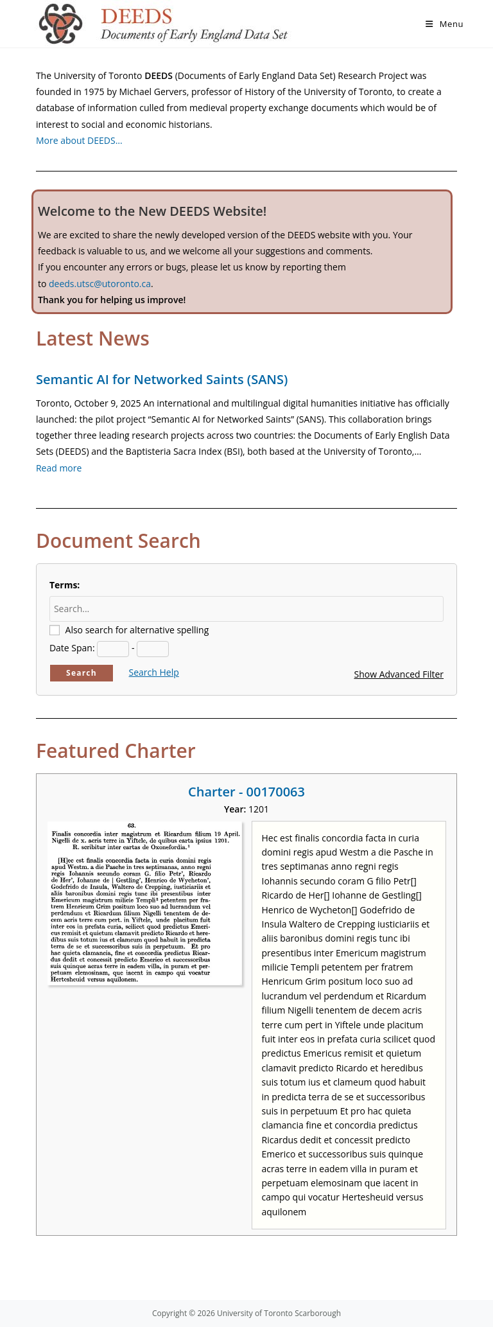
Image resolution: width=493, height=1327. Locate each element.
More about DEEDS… (79, 140)
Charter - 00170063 (246, 791)
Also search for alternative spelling (137, 630)
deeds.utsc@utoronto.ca (100, 283)
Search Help (154, 672)
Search (81, 672)
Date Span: (72, 648)
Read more (59, 468)
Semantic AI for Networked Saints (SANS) (162, 379)
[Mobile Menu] (444, 24)
